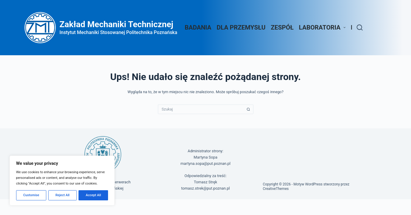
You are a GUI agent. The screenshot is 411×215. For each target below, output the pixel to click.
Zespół (282, 27)
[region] (62, 180)
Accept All (93, 195)
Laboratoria (323, 27)
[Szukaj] (360, 27)
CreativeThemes (276, 189)
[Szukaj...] (201, 109)
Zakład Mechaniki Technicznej (116, 24)
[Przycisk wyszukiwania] (248, 109)
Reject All (63, 195)
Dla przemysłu (241, 27)
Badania (198, 27)
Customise (31, 195)
